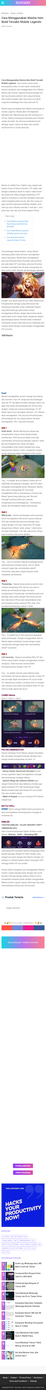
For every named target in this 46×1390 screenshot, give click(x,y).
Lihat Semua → (38, 897)
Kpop (4, 1244)
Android (6, 1248)
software (19, 1248)
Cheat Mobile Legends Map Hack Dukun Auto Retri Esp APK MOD (17, 224)
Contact (13, 1378)
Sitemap (33, 1381)
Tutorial (6, 1237)
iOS (30, 1248)
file (4, 1252)
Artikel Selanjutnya (23, 1173)
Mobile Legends (31, 1244)
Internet (15, 1244)
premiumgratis (25, 1240)
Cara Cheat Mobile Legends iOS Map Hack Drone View (18, 232)
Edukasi (19, 1237)
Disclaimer (38, 1378)
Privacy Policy (25, 1378)
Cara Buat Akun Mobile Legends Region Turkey (16, 238)
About (5, 1378)
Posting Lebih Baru (23, 1166)
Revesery (23, 3)
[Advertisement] (23, 53)
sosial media (7, 1240)
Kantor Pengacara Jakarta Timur (33, 1387)
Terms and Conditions (18, 1381)
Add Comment (6, 26)
